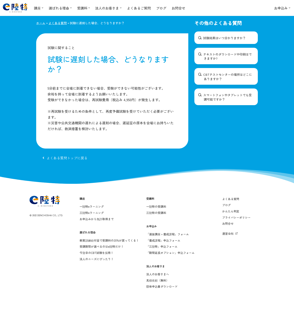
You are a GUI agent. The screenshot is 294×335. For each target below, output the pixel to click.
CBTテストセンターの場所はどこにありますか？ (227, 76)
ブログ (161, 7)
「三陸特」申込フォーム (161, 246)
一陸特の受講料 (156, 206)
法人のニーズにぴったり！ (97, 259)
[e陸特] (15, 8)
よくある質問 (57, 23)
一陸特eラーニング (92, 206)
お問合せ (178, 7)
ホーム (40, 23)
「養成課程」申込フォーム (163, 240)
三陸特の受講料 (156, 213)
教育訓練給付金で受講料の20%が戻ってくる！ (109, 240)
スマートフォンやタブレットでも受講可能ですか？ (227, 97)
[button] (42, 8)
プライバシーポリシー (236, 217)
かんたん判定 (230, 211)
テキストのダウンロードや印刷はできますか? (227, 56)
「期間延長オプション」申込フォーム (170, 253)
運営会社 (228, 234)
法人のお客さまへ (157, 274)
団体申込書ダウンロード (161, 286)
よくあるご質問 (139, 7)
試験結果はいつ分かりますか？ (224, 38)
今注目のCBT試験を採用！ (96, 253)
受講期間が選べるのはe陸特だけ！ (102, 246)
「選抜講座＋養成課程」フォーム (167, 234)
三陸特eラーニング (92, 213)
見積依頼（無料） (157, 280)
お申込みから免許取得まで (97, 219)
